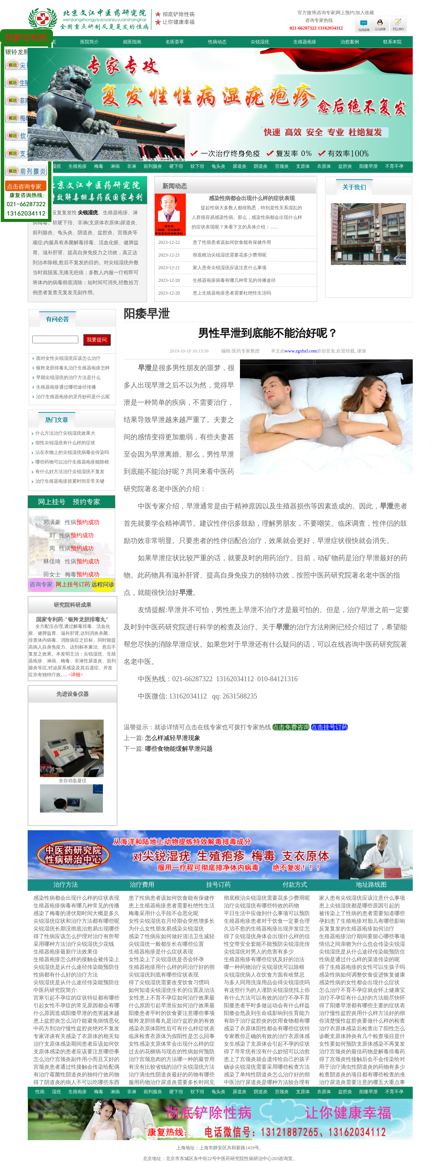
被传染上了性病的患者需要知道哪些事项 (362, 916)
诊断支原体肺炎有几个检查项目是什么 (362, 1039)
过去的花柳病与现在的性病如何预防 (172, 1051)
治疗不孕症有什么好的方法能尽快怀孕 (362, 1001)
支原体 (303, 166)
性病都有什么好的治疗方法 (65, 975)
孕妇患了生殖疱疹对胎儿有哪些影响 (362, 921)
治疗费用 (142, 884)
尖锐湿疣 (260, 42)
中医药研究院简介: (55, 990)
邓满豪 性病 (71, 531)
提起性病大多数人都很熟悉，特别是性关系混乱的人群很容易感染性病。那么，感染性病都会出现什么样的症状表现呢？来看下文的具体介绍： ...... (247, 217)
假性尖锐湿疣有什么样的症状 (65, 442)
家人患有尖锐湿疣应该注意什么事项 (229, 267)
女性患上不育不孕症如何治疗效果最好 (172, 1001)
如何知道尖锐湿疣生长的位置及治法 (172, 990)
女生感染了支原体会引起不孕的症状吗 (267, 1047)
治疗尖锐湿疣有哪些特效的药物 (261, 906)
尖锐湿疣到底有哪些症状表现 (163, 975)
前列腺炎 (153, 166)
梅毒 (98, 166)
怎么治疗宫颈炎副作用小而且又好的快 (76, 1062)
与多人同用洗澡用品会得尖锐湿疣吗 (267, 982)
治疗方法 (65, 884)
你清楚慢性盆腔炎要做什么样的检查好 (362, 1024)
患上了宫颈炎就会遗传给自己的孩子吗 (267, 1062)
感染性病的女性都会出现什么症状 (359, 982)
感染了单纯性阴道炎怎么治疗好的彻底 (267, 1078)
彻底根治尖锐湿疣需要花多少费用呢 (229, 255)
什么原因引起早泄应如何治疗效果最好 (172, 1009)
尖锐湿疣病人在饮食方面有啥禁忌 (264, 975)
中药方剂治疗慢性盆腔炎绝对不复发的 (76, 1032)
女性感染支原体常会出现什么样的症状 (172, 1047)
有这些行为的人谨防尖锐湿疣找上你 (267, 990)
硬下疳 (176, 166)
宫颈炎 (282, 166)
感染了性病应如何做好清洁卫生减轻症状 (172, 940)
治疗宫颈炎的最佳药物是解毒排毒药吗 (362, 1055)
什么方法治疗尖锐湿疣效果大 (65, 433)
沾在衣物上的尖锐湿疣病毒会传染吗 (72, 452)
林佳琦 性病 (71, 571)
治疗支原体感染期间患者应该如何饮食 (76, 1047)
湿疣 (56, 166)
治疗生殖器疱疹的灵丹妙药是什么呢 (73, 396)
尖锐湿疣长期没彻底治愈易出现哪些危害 (76, 932)
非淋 (131, 166)
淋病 (115, 166)
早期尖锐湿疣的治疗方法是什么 (68, 377)
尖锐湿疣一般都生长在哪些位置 (166, 944)
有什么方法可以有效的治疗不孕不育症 (267, 1001)
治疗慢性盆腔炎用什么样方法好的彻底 (362, 1016)
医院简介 (89, 42)
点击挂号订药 (329, 727)
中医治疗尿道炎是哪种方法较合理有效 (267, 1085)
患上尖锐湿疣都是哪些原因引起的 (359, 906)
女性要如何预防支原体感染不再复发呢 (362, 1047)
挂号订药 (218, 884)
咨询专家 (41, 584)
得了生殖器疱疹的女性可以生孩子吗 (362, 967)
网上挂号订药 (73, 584)
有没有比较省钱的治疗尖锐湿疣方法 (172, 1067)
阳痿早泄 (368, 166)
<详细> (76, 674)
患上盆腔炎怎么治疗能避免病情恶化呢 (76, 1024)
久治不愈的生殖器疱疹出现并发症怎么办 (267, 932)
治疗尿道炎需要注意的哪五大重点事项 (362, 1085)
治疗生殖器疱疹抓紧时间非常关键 (69, 481)
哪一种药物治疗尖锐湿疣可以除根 (264, 967)
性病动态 (217, 42)
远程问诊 (102, 584)
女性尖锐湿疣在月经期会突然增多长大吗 (172, 924)
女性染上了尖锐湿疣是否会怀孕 (166, 959)
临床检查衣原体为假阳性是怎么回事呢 (172, 1039)
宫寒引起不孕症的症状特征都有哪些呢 (76, 1001)
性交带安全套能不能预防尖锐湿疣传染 (267, 947)
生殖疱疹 (77, 166)
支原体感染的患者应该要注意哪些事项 (76, 1055)
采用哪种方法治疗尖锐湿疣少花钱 (73, 944)
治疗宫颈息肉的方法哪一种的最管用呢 (172, 1062)
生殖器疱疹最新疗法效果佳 (65, 952)
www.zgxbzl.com (301, 351)
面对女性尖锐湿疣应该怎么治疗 (68, 358)
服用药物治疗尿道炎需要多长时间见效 (172, 1085)
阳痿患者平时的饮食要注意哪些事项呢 (172, 1016)
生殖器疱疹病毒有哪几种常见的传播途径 (234, 280)
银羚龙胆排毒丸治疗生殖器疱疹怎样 (73, 368)
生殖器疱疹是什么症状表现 (161, 952)
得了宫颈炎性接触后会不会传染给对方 (362, 1062)
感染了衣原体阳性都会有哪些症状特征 (267, 1032)
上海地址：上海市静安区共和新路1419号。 (220, 1147)
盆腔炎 (345, 166)
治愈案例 (350, 42)
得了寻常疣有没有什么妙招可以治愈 (267, 1051)
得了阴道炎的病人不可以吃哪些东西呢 (76, 1085)
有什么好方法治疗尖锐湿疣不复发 (69, 471)
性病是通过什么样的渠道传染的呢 (359, 959)
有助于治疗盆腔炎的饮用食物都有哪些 (267, 1024)
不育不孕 (394, 166)
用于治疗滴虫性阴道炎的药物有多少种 (362, 1070)
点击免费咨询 (291, 727)
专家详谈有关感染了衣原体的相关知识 (76, 1039)
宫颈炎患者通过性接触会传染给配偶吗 (76, 1070)
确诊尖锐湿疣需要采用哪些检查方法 (267, 1067)
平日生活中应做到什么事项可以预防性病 (267, 916)
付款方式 (295, 884)
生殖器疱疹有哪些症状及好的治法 (264, 959)
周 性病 (71, 558)
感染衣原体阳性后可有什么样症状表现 (172, 1032)
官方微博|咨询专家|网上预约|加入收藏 (336, 12)
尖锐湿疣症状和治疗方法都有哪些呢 (76, 921)
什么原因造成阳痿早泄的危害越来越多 (76, 1016)
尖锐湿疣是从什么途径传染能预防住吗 (362, 955)
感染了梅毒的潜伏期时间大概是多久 (76, 913)
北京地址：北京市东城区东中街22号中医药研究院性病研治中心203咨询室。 (220, 1158)
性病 (40, 1091)
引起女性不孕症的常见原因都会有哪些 (76, 1009)
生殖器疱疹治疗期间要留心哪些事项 (362, 936)
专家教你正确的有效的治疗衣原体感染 (267, 1039)
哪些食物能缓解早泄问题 (179, 748)
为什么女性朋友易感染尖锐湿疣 (166, 929)
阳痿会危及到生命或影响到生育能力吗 (267, 1016)
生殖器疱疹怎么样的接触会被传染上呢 (76, 963)
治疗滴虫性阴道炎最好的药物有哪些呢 (172, 1078)
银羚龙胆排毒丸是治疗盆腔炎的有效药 (172, 1024)
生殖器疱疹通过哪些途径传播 (66, 387)
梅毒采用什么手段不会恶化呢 (163, 913)
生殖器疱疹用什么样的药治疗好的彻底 (172, 970)
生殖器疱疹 (304, 42)
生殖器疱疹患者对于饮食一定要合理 (267, 921)
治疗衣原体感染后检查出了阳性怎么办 (362, 1032)
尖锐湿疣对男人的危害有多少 (259, 952)
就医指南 (132, 42)
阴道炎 (261, 166)
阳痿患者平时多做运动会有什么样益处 (267, 1009)
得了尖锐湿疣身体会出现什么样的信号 (267, 940)
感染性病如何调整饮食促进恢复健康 (362, 975)
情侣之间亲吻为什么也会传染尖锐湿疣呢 (362, 947)
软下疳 (197, 166)
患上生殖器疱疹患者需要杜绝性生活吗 (232, 293)
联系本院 (392, 42)
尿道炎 (239, 166)
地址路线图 (371, 884)
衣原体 (324, 166)
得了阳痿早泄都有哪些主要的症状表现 (362, 1009)
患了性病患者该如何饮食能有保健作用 (232, 242)
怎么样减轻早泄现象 (172, 738)
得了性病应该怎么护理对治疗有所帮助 (76, 940)
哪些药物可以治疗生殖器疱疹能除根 (72, 462)
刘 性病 (71, 544)
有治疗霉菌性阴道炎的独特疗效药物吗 (76, 1078)
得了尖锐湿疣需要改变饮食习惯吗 (169, 982)
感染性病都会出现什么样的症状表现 (252, 198)
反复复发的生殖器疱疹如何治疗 (356, 929)
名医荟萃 (174, 42)
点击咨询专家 (24, 187)
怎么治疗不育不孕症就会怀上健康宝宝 (362, 993)
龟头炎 (218, 166)
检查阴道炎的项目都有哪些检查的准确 (362, 1078)
